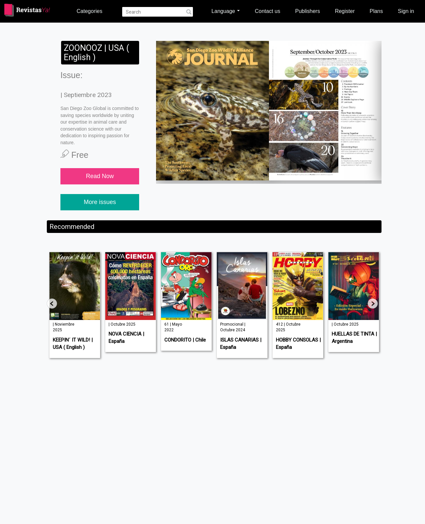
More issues (100, 202)
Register (345, 11)
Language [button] (226, 11)
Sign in (406, 11)
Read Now (100, 176)
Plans (376, 11)
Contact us (267, 11)
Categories (89, 11)
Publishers (307, 11)
